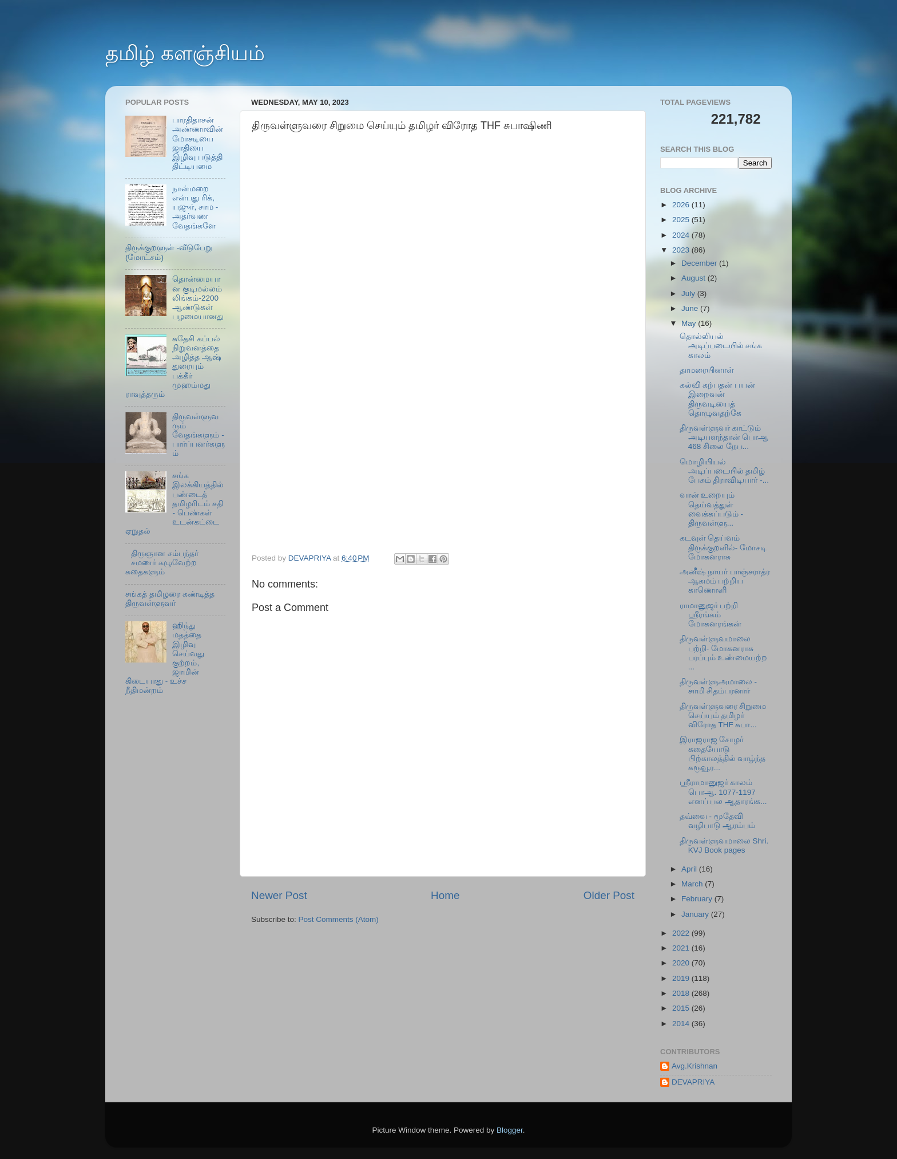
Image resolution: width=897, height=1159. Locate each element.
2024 (682, 235)
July (689, 293)
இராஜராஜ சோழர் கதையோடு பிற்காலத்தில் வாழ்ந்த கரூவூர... (723, 753)
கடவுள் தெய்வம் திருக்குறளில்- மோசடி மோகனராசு (723, 547)
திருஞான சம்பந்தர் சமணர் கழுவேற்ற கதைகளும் (162, 562)
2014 (682, 1023)
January (696, 914)
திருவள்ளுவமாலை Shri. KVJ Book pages (724, 845)
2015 (682, 1008)
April (690, 869)
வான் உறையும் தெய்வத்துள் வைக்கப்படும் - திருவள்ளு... (711, 509)
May (689, 323)
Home (445, 895)
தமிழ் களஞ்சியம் (185, 53)
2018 (682, 993)
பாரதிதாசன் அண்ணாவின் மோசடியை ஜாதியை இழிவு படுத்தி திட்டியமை (197, 143)
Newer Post (279, 895)
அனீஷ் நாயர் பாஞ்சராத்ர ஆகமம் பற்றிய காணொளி (725, 580)
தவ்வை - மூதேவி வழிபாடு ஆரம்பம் (718, 821)
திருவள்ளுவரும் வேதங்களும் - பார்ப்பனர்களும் (198, 435)
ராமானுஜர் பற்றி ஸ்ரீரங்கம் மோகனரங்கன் (710, 614)
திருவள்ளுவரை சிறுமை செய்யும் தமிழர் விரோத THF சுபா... (723, 715)
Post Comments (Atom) (339, 919)
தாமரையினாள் (707, 370)
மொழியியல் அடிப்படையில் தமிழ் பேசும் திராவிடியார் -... (724, 471)
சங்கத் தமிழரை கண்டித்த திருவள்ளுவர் (170, 599)
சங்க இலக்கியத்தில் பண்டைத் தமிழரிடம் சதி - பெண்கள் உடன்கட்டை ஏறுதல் (174, 503)
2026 (682, 204)
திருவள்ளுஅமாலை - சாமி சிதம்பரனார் (718, 686)
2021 (682, 948)
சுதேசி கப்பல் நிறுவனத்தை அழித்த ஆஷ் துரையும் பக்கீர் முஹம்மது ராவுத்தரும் (173, 366)
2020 (682, 963)
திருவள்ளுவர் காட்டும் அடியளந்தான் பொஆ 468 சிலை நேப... (724, 437)
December (700, 263)
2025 (682, 219)
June (690, 308)
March (693, 884)
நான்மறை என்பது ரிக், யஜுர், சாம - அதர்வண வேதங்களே (195, 207)
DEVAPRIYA (693, 1082)
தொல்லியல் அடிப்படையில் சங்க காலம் (721, 345)
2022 (682, 933)
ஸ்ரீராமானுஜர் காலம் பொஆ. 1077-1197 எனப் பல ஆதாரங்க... (723, 791)
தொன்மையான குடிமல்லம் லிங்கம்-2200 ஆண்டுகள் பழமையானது (198, 298)
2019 (682, 978)
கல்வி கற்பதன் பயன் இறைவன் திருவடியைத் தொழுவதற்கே (718, 399)
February (698, 898)
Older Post (609, 895)
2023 (682, 250)
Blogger (510, 1130)
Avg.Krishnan (694, 1066)
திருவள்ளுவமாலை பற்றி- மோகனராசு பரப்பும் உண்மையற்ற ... (724, 652)
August (694, 278)
